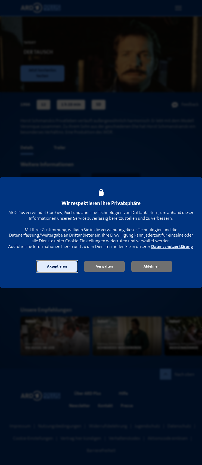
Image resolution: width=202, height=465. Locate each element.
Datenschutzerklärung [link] (172, 246)
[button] (57, 266)
